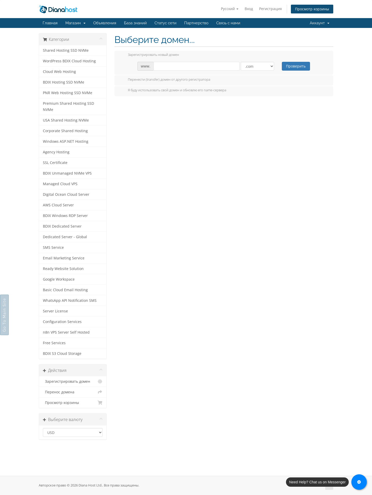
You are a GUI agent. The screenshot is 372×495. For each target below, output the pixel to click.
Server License (55, 311)
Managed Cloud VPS (60, 184)
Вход (249, 8)
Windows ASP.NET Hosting (65, 141)
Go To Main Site (4, 315)
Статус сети (165, 23)
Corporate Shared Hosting (65, 131)
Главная (50, 23)
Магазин (75, 23)
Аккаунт (319, 23)
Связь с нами (228, 23)
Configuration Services (62, 321)
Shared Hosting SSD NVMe (66, 50)
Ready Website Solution (63, 268)
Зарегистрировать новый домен (149, 55)
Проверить (296, 66)
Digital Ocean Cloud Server (66, 194)
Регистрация (270, 8)
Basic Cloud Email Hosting (65, 290)
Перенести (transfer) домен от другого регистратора (165, 80)
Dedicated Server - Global (65, 237)
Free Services (54, 343)
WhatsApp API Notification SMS (70, 300)
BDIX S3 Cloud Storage (62, 353)
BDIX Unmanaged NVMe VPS (67, 173)
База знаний (135, 23)
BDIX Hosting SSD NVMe (63, 82)
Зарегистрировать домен (73, 381)
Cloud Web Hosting (59, 71)
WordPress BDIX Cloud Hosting (69, 61)
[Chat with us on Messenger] (359, 482)
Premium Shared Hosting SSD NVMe (68, 106)
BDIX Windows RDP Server (65, 215)
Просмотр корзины (312, 8)
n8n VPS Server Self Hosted (66, 332)
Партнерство (196, 23)
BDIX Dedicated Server (62, 226)
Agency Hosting (56, 152)
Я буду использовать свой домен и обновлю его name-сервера (173, 90)
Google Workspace (59, 279)
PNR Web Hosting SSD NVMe (67, 93)
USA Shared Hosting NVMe (66, 120)
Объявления (104, 23)
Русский (229, 8)
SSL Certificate (55, 162)
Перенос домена (73, 392)
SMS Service (53, 247)
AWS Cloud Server (58, 205)
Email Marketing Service (63, 258)
